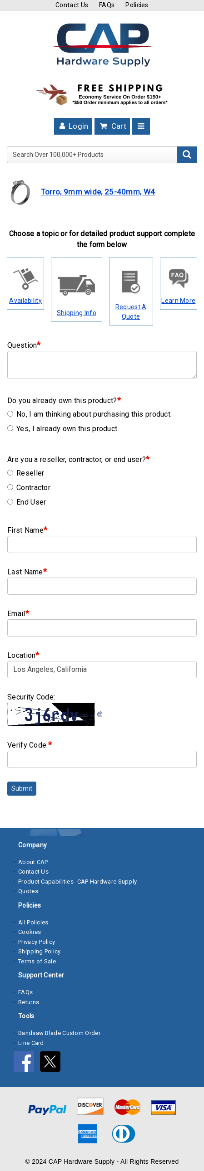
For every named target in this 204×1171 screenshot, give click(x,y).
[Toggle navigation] (141, 126)
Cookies (29, 931)
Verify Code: (29, 744)
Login (73, 126)
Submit (21, 788)
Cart (112, 126)
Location (23, 655)
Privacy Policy (36, 941)
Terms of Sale (37, 961)
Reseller (25, 473)
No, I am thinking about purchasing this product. (89, 414)
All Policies (33, 922)
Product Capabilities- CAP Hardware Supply (77, 881)
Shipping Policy (39, 951)
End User (26, 502)
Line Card (31, 1043)
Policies (136, 5)
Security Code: (31, 697)
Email (18, 613)
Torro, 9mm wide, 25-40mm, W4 (98, 191)
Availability (25, 300)
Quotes (28, 891)
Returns (28, 1002)
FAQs (106, 5)
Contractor (28, 487)
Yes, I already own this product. (63, 428)
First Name (27, 529)
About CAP (33, 862)
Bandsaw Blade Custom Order (59, 1033)
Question (24, 345)
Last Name (27, 571)
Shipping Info (76, 312)
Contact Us (71, 5)
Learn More (178, 300)
